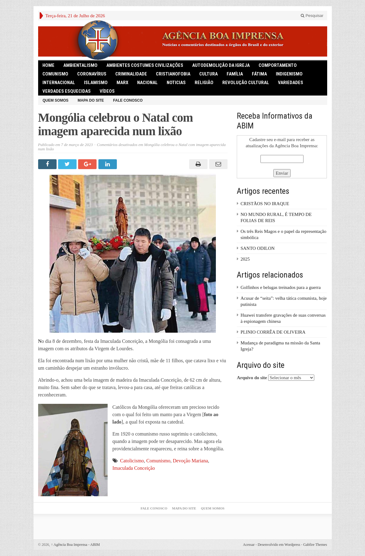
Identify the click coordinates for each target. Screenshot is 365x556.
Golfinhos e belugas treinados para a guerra (280, 287)
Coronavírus (91, 74)
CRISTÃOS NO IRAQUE (264, 203)
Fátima (259, 74)
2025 (245, 259)
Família (235, 74)
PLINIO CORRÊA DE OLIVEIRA (272, 332)
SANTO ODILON (257, 248)
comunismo (55, 74)
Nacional (147, 82)
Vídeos (107, 91)
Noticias (176, 82)
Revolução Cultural (245, 82)
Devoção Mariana (190, 460)
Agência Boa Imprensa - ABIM (75, 544)
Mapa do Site (91, 100)
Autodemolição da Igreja (221, 65)
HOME (48, 65)
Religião (204, 82)
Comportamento (278, 65)
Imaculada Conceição (134, 468)
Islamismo (96, 82)
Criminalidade (131, 74)
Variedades (290, 82)
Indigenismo (289, 74)
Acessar (249, 544)
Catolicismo (132, 460)
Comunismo (158, 460)
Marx (122, 82)
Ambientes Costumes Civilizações (144, 65)
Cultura (208, 74)
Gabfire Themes (315, 544)
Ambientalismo (80, 65)
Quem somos (56, 100)
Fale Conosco (128, 100)
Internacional (58, 82)
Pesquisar (312, 15)
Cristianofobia (173, 74)
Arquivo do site (252, 377)
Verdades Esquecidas (66, 91)
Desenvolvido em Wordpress (279, 544)
